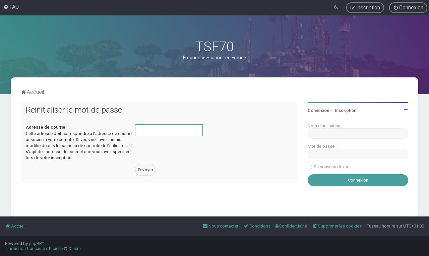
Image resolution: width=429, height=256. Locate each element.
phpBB (35, 243)
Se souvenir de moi (332, 166)
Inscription (345, 110)
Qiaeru (74, 248)
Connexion (318, 110)
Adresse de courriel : (47, 127)
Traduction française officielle (34, 248)
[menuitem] (11, 7)
